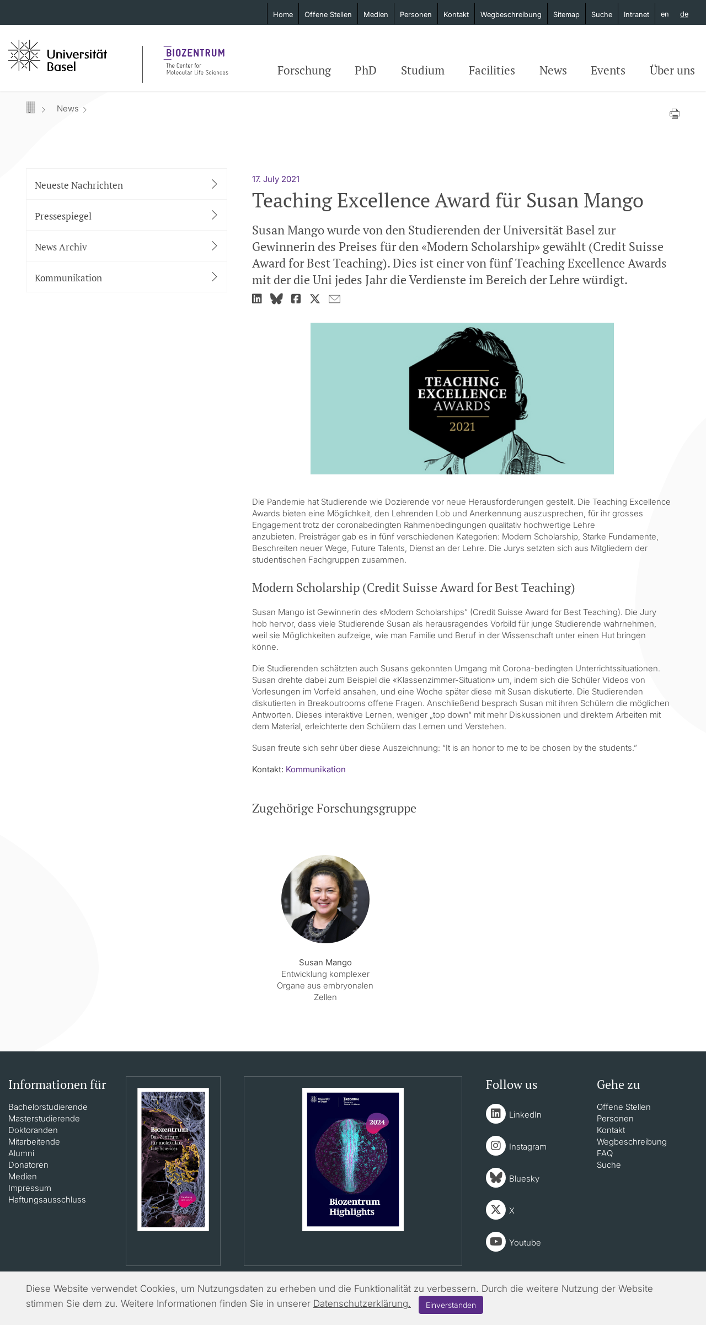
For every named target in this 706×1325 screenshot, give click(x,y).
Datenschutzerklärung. (362, 1303)
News (553, 70)
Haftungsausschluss (47, 1199)
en (665, 13)
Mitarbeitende (34, 1141)
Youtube (525, 1242)
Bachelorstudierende (48, 1107)
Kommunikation (316, 769)
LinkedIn (525, 1114)
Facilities (492, 70)
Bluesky (524, 1178)
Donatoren (28, 1165)
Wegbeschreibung (511, 14)
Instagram (528, 1146)
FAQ (605, 1153)
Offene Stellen (328, 14)
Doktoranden (33, 1130)
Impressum (29, 1188)
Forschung (304, 70)
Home (283, 14)
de (684, 14)
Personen (416, 14)
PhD (366, 70)
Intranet (636, 14)
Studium (423, 70)
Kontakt (456, 14)
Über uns (672, 70)
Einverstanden (451, 1305)
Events (608, 70)
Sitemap (566, 14)
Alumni (21, 1153)
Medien (375, 14)
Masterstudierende (44, 1118)
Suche (601, 14)
